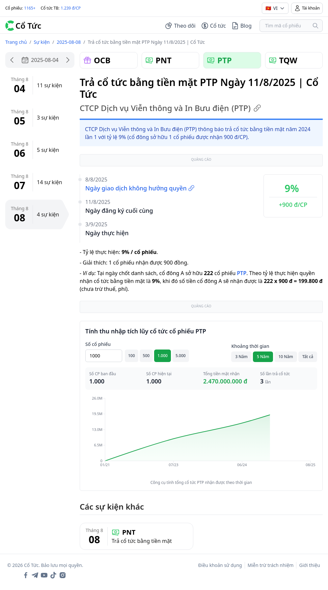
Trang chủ (16, 42)
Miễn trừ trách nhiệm (271, 565)
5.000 (181, 355)
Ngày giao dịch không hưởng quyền (140, 188)
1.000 (162, 355)
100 (131, 355)
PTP (241, 273)
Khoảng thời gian (250, 346)
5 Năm (263, 356)
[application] (201, 436)
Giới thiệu (309, 565)
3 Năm (241, 356)
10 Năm (285, 356)
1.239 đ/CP (71, 8)
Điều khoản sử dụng (220, 565)
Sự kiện (42, 42)
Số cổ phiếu (98, 344)
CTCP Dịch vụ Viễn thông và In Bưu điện (170, 108)
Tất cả (307, 356)
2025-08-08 (69, 42)
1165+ (29, 8)
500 (146, 355)
